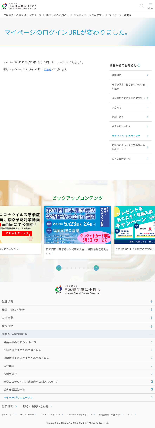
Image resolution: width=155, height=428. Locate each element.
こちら (47, 69)
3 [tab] (67, 268)
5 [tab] (75, 268)
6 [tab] (79, 268)
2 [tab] (63, 268)
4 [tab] (71, 268)
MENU (150, 6)
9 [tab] (92, 268)
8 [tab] (88, 268)
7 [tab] (84, 268)
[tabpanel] (77, 232)
